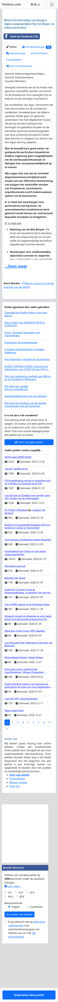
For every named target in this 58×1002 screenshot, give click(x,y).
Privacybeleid (13, 118)
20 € (32, 960)
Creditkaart (36, 974)
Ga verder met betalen (19, 982)
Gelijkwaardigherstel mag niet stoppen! (25, 463)
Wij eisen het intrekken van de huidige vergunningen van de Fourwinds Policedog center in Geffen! (25, 473)
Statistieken (39, 111)
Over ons (14, 853)
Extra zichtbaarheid (19, 124)
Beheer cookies (18, 850)
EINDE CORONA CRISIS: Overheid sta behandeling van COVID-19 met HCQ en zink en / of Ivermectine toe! (26, 437)
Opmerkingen (16, 111)
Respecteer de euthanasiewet (20, 410)
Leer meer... (12, 953)
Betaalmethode (13, 970)
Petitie (11, 105)
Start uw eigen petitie (29, 509)
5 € (9, 960)
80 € (21, 964)
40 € (10, 964)
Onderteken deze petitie (29, 359)
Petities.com (11, 4)
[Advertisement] (29, 43)
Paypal (15, 974)
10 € (20, 960)
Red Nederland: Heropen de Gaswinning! (27, 427)
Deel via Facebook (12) (21, 95)
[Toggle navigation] (51, 4)
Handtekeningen (36, 105)
